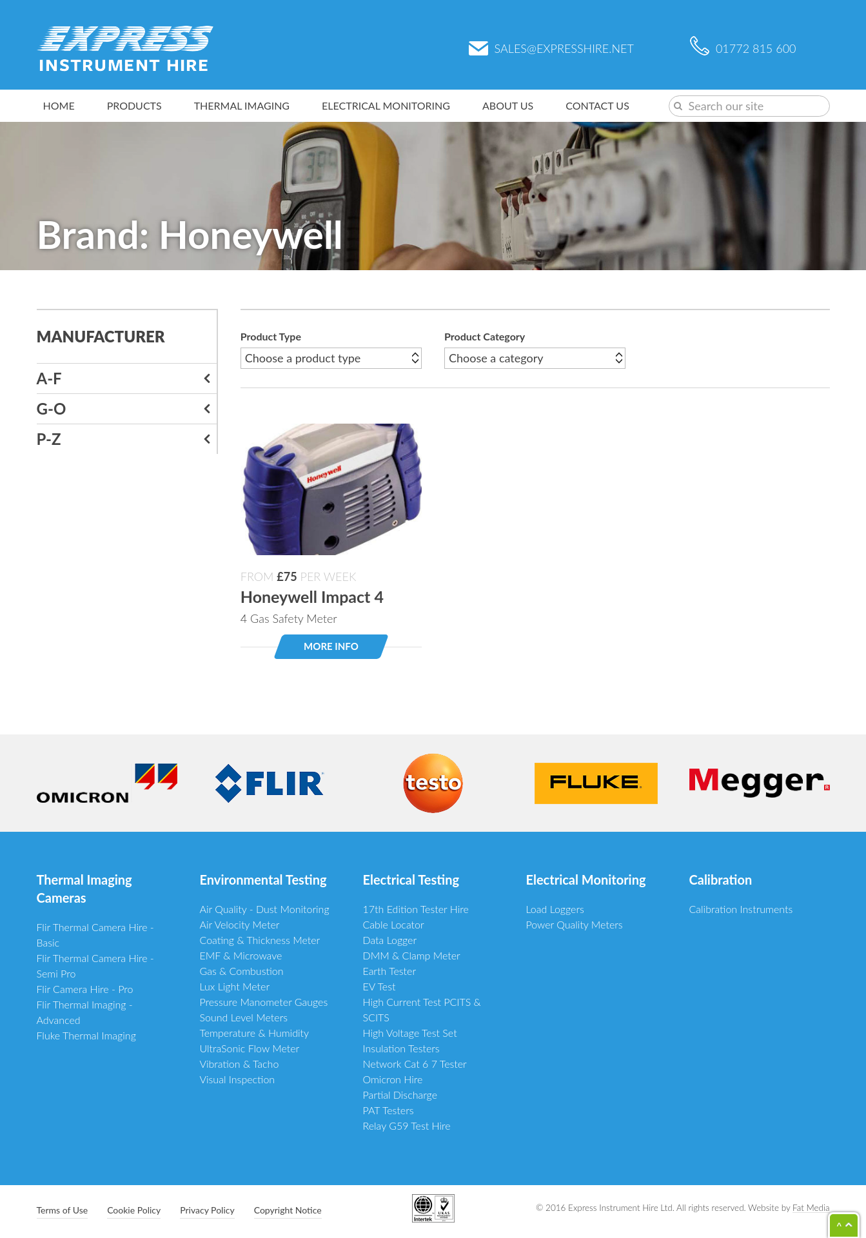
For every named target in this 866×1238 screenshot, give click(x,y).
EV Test (379, 986)
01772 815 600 (743, 48)
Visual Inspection (237, 1079)
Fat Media (810, 1208)
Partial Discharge (400, 1094)
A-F (49, 378)
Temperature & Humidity (255, 1033)
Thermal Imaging (242, 105)
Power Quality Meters (574, 924)
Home (59, 105)
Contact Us (597, 105)
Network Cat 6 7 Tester (415, 1063)
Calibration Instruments (741, 909)
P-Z (49, 438)
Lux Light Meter (235, 986)
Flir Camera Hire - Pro (85, 989)
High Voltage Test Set (410, 1033)
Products (134, 105)
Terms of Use (62, 1209)
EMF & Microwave (241, 955)
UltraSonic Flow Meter (250, 1048)
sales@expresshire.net (551, 48)
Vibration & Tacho (239, 1063)
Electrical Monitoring (386, 105)
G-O (51, 408)
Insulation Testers (401, 1048)
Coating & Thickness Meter (260, 940)
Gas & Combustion (242, 971)
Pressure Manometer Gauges (264, 1002)
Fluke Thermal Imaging (86, 1035)
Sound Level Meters (244, 1017)
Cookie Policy (134, 1209)
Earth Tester (390, 971)
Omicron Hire (393, 1079)
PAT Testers (388, 1110)
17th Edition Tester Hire (416, 909)
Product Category (484, 336)
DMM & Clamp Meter (411, 955)
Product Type (271, 336)
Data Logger (390, 940)
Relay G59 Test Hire (407, 1125)
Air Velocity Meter (240, 924)
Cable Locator (393, 924)
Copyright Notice (288, 1209)
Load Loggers (555, 909)
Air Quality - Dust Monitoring (265, 909)
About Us (507, 105)
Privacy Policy (207, 1209)
